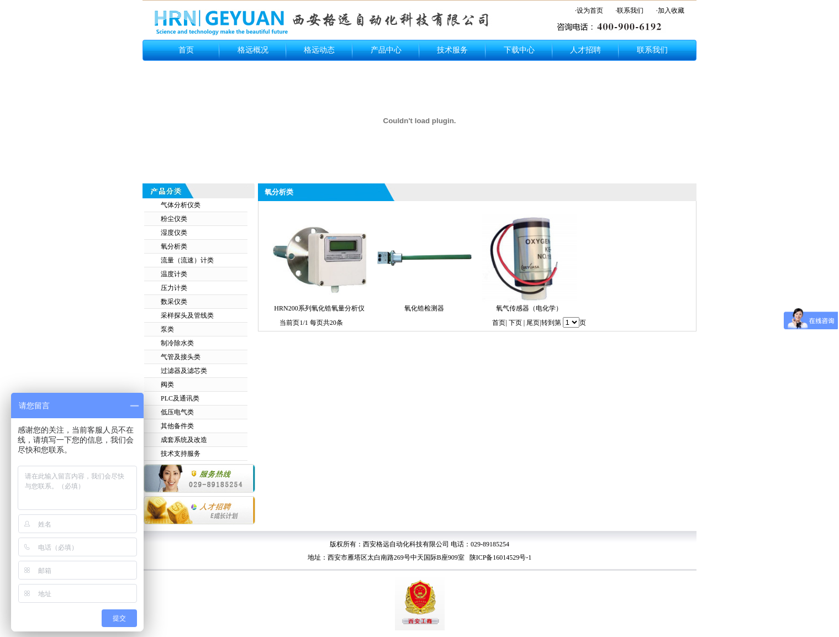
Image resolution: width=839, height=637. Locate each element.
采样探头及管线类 (187, 315)
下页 (515, 323)
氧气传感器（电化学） (529, 308)
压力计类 (174, 288)
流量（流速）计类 (187, 260)
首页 (186, 50)
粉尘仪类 (174, 219)
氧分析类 (174, 246)
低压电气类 (177, 412)
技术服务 (452, 50)
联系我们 (652, 50)
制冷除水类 (177, 343)
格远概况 (253, 50)
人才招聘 (585, 50)
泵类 (167, 329)
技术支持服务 (180, 453)
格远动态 (319, 50)
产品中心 (386, 50)
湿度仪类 (174, 232)
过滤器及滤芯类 (184, 371)
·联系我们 (629, 10)
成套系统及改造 (184, 440)
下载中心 (519, 50)
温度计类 (174, 274)
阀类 (167, 384)
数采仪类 (174, 302)
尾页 (533, 323)
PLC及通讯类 (180, 398)
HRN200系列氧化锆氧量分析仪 (319, 308)
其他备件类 (177, 426)
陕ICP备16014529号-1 (500, 557)
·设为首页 (589, 10)
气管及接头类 (180, 357)
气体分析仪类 (180, 205)
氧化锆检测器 (424, 308)
